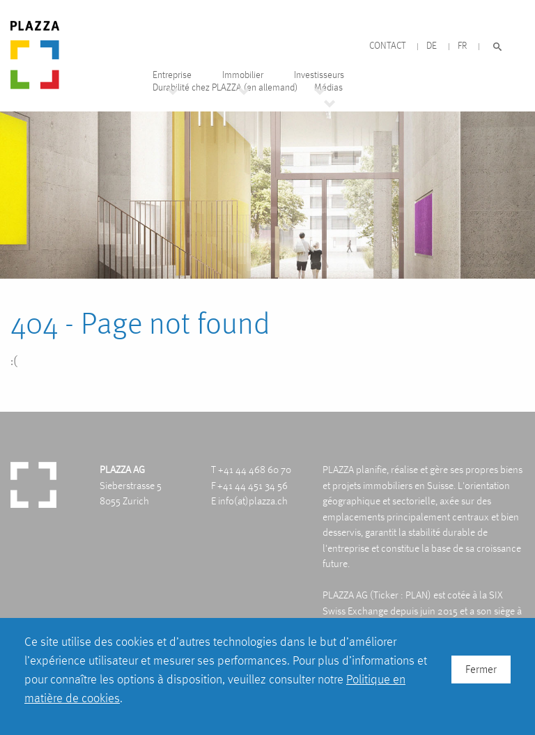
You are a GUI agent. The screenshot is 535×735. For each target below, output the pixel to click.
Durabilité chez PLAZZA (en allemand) (225, 87)
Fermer (481, 669)
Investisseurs (319, 75)
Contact (387, 46)
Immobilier (242, 75)
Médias (328, 87)
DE (431, 46)
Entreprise (172, 75)
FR (462, 46)
